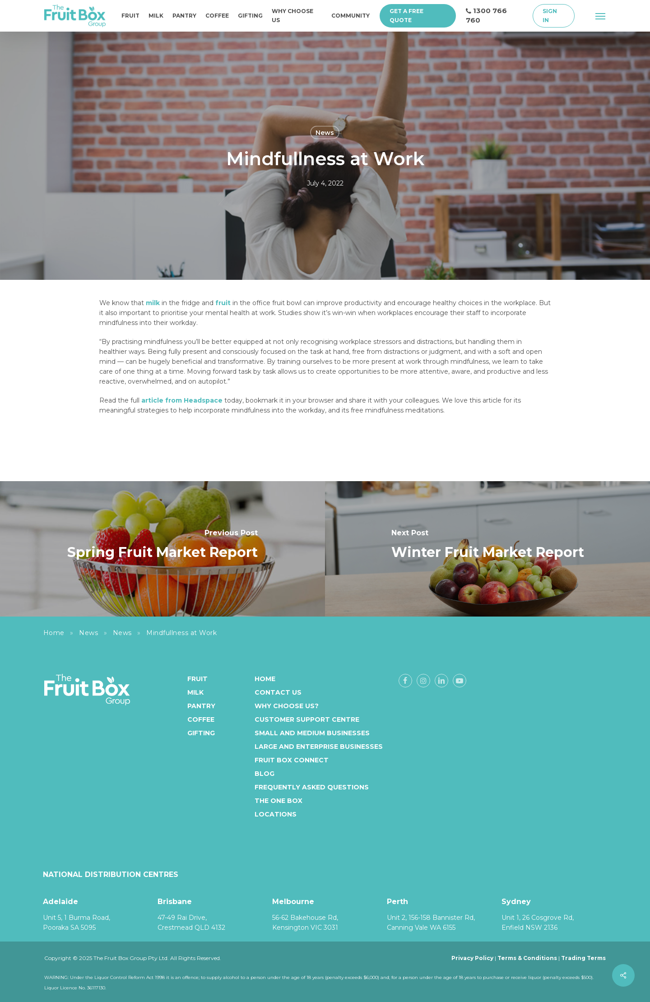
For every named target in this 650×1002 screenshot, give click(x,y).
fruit (223, 303)
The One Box (278, 801)
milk (153, 303)
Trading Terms (583, 958)
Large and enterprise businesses (319, 746)
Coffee (200, 719)
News (325, 133)
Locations (276, 814)
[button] (600, 15)
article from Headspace (182, 400)
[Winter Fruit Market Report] (487, 549)
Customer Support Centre (307, 719)
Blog (264, 774)
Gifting (201, 733)
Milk (195, 692)
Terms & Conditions (527, 958)
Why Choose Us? (287, 706)
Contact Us (278, 692)
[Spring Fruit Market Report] (162, 549)
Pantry (201, 706)
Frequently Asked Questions (312, 787)
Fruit (197, 679)
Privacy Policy (472, 958)
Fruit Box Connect (292, 760)
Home (54, 633)
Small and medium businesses (312, 733)
